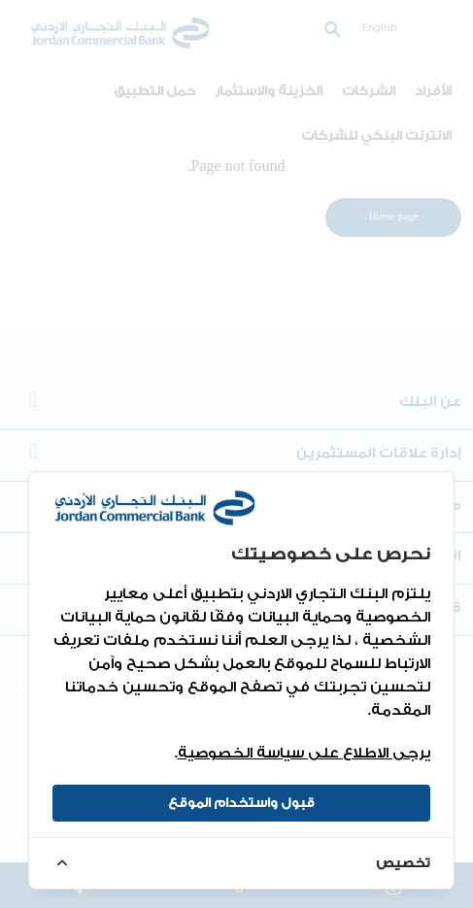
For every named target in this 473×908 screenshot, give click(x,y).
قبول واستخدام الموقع (241, 802)
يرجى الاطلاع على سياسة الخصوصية (304, 753)
